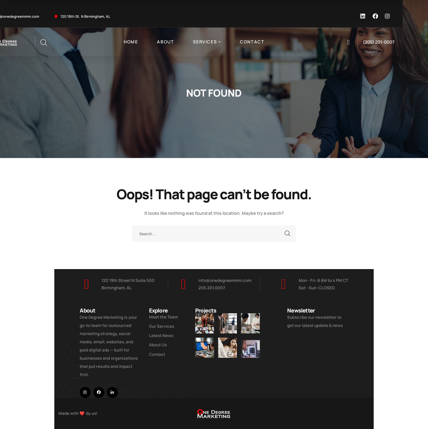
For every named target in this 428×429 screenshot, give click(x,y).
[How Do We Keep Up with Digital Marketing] (204, 357)
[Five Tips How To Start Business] (227, 323)
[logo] (214, 413)
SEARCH (287, 233)
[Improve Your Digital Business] (204, 323)
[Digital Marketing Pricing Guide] (250, 327)
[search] (43, 42)
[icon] (363, 16)
